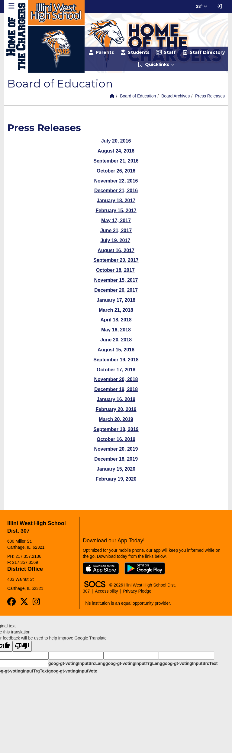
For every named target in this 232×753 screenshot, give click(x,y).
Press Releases (210, 96)
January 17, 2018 (116, 300)
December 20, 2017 (116, 290)
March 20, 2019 (116, 419)
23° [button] (201, 6)
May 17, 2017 (116, 220)
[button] (156, 65)
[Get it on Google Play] (144, 568)
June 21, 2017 (116, 230)
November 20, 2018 (116, 379)
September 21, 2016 (115, 160)
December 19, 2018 (116, 389)
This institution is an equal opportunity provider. (127, 603)
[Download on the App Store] (101, 568)
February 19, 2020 (115, 479)
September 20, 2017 (115, 260)
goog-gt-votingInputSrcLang (76, 663)
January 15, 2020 (116, 469)
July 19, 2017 (115, 240)
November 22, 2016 (116, 180)
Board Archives (175, 96)
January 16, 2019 (116, 399)
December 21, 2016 (116, 190)
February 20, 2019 (115, 409)
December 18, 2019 (116, 459)
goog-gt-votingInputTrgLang (133, 663)
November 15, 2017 (116, 280)
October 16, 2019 (116, 439)
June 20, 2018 (116, 339)
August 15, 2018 (116, 349)
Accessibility (106, 591)
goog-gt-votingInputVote (72, 671)
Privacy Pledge (137, 591)
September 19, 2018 (115, 359)
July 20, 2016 (116, 140)
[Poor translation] (22, 646)
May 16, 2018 (116, 329)
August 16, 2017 (116, 250)
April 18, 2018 (115, 319)
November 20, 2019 (116, 449)
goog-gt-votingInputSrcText (190, 663)
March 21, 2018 (116, 310)
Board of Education (138, 96)
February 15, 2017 (115, 210)
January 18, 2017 (116, 200)
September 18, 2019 (115, 429)
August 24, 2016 (116, 150)
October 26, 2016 (116, 170)
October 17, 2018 (116, 369)
